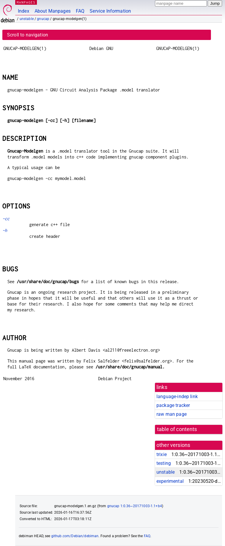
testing (163, 463)
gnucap (43, 19)
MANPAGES (26, 2)
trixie (161, 454)
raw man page (171, 414)
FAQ (80, 11)
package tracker (173, 405)
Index (23, 11)
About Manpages (53, 11)
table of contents (177, 429)
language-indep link (177, 396)
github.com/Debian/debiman (75, 536)
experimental (170, 481)
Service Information (110, 11)
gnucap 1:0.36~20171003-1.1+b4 (134, 506)
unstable (27, 19)
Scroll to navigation (27, 35)
